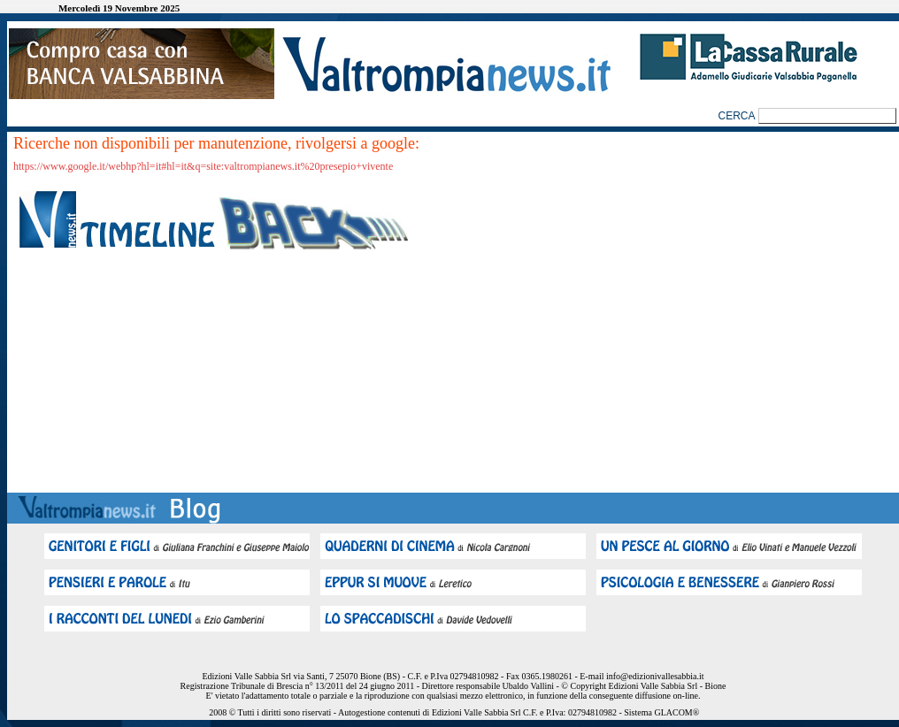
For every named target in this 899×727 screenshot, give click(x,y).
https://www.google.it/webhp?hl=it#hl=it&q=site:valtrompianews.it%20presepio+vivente (203, 166)
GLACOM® (676, 712)
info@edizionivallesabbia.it (655, 676)
